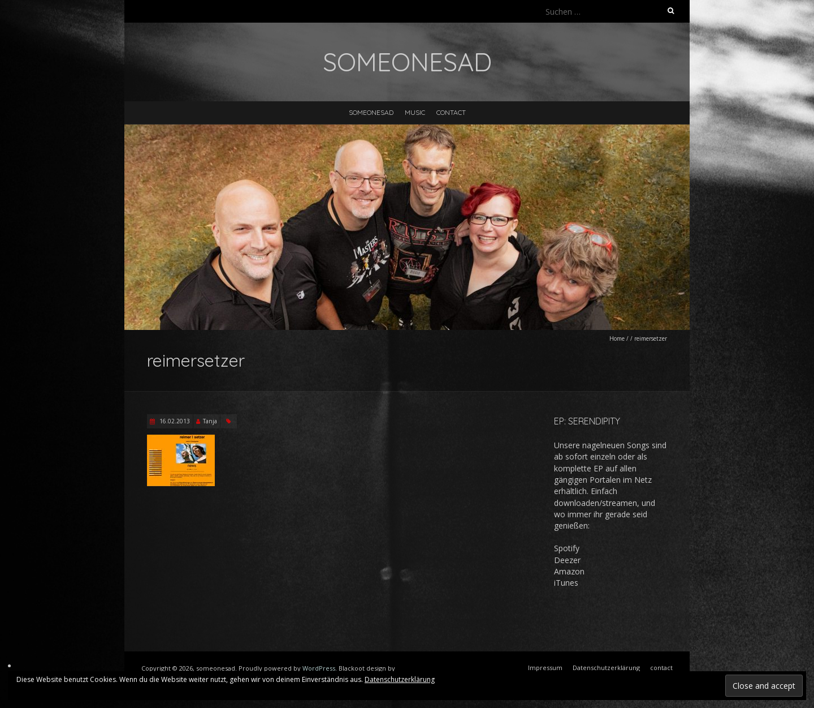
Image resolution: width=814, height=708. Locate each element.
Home (617, 338)
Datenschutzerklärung (400, 679)
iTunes (566, 582)
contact (451, 112)
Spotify (566, 548)
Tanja (210, 421)
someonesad (371, 112)
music (415, 112)
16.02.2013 (174, 421)
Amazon (569, 571)
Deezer (567, 560)
